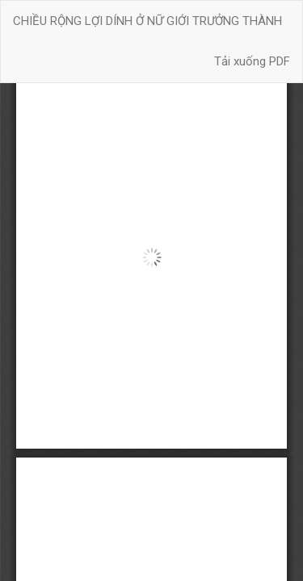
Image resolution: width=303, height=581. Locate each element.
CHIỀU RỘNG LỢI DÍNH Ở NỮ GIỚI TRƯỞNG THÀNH (147, 21)
